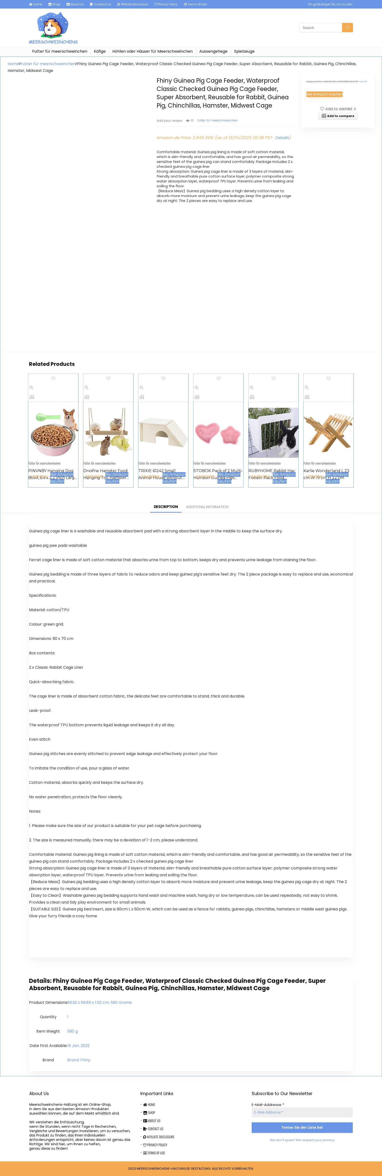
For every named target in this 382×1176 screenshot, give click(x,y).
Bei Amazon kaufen (324, 94)
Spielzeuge (244, 51)
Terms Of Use (195, 4)
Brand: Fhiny (78, 1060)
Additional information (207, 506)
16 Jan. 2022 (78, 1045)
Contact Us (100, 4)
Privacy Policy (166, 4)
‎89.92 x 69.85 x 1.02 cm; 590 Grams (99, 1002)
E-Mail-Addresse (268, 1104)
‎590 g (72, 1031)
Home (35, 4)
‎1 (67, 1017)
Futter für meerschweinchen (59, 51)
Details (282, 137)
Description (166, 506)
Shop (54, 4)
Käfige (100, 51)
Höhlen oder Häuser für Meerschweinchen (152, 51)
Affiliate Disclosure (132, 4)
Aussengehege (213, 51)
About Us (75, 4)
